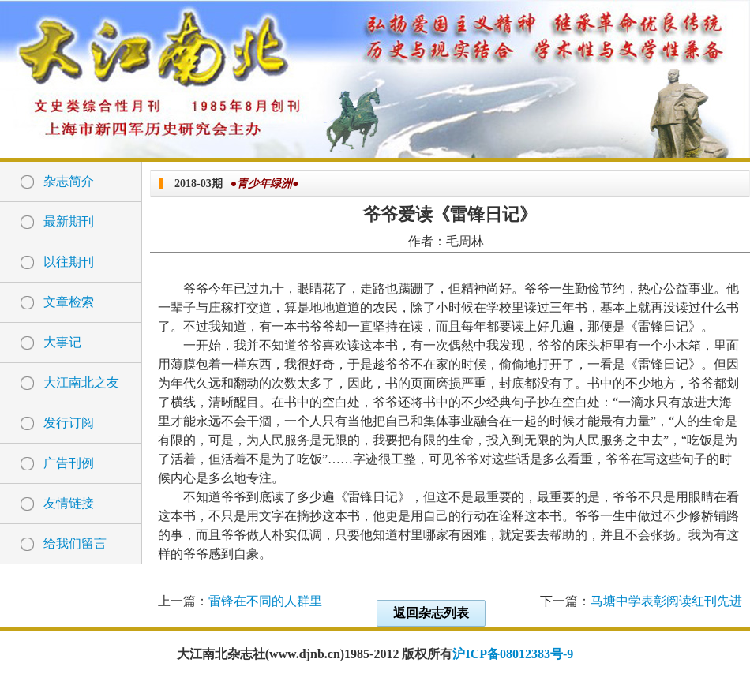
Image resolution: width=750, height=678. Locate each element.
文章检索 (68, 302)
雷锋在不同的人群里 (265, 601)
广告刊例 (68, 463)
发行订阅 (68, 422)
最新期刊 (68, 221)
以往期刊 (68, 261)
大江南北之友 (81, 382)
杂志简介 (68, 181)
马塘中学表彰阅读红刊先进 (666, 601)
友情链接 (68, 503)
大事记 (62, 342)
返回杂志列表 (431, 613)
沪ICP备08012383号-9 (512, 654)
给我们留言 (75, 543)
